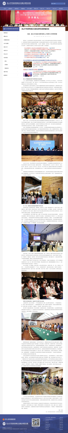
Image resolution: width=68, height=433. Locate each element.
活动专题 (61, 8)
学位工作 (54, 8)
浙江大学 (61, 427)
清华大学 (47, 422)
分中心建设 (29, 8)
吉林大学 (61, 422)
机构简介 (10, 8)
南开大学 (61, 424)
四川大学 (61, 417)
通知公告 (36, 8)
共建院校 (23, 8)
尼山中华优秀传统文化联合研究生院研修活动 (35, 29)
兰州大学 (61, 429)
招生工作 (42, 8)
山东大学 (47, 429)
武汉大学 (61, 419)
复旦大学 (47, 427)
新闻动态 (17, 8)
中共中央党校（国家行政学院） (51, 417)
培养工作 (48, 8)
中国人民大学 (48, 424)
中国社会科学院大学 (49, 419)
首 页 (5, 8)
